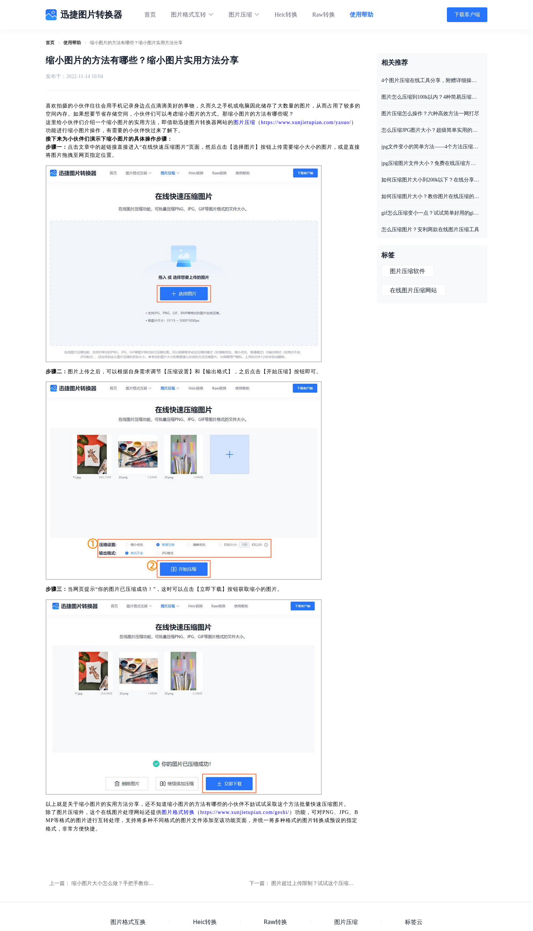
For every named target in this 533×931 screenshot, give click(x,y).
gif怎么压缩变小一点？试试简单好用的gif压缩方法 (430, 213)
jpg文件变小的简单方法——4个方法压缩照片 (430, 146)
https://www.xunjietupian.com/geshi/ (244, 812)
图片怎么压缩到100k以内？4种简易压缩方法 (430, 97)
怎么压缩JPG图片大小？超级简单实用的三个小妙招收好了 (430, 130)
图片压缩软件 (407, 271)
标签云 (414, 922)
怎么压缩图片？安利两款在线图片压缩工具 (430, 229)
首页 (150, 14)
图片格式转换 (178, 812)
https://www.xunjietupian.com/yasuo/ (306, 122)
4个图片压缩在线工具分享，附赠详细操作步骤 (430, 80)
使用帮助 (361, 14)
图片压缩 (244, 122)
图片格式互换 (128, 922)
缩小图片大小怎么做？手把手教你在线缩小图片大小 (130, 883)
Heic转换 (286, 14)
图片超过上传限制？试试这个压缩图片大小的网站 (328, 883)
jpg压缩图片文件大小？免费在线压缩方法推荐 (430, 163)
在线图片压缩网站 (413, 290)
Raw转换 (323, 14)
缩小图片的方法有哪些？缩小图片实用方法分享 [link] (136, 42)
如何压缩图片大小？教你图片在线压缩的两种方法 (430, 196)
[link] (50, 42)
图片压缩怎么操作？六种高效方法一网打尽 (430, 113)
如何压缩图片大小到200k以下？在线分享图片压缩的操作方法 (430, 180)
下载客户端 (467, 14)
